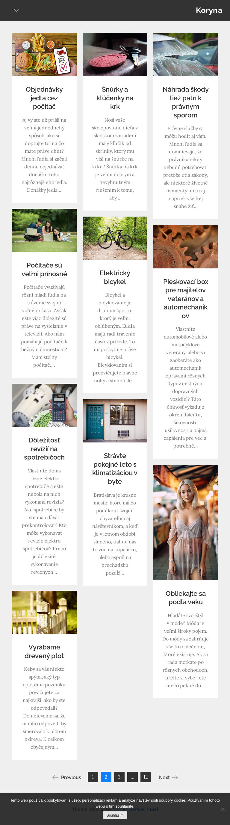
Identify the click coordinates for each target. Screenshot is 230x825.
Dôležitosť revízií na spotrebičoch (44, 448)
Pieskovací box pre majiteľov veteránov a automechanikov (185, 299)
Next (168, 777)
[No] (223, 809)
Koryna (209, 10)
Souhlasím (115, 815)
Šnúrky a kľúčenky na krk (114, 97)
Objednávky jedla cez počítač (44, 97)
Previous (66, 777)
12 (145, 777)
